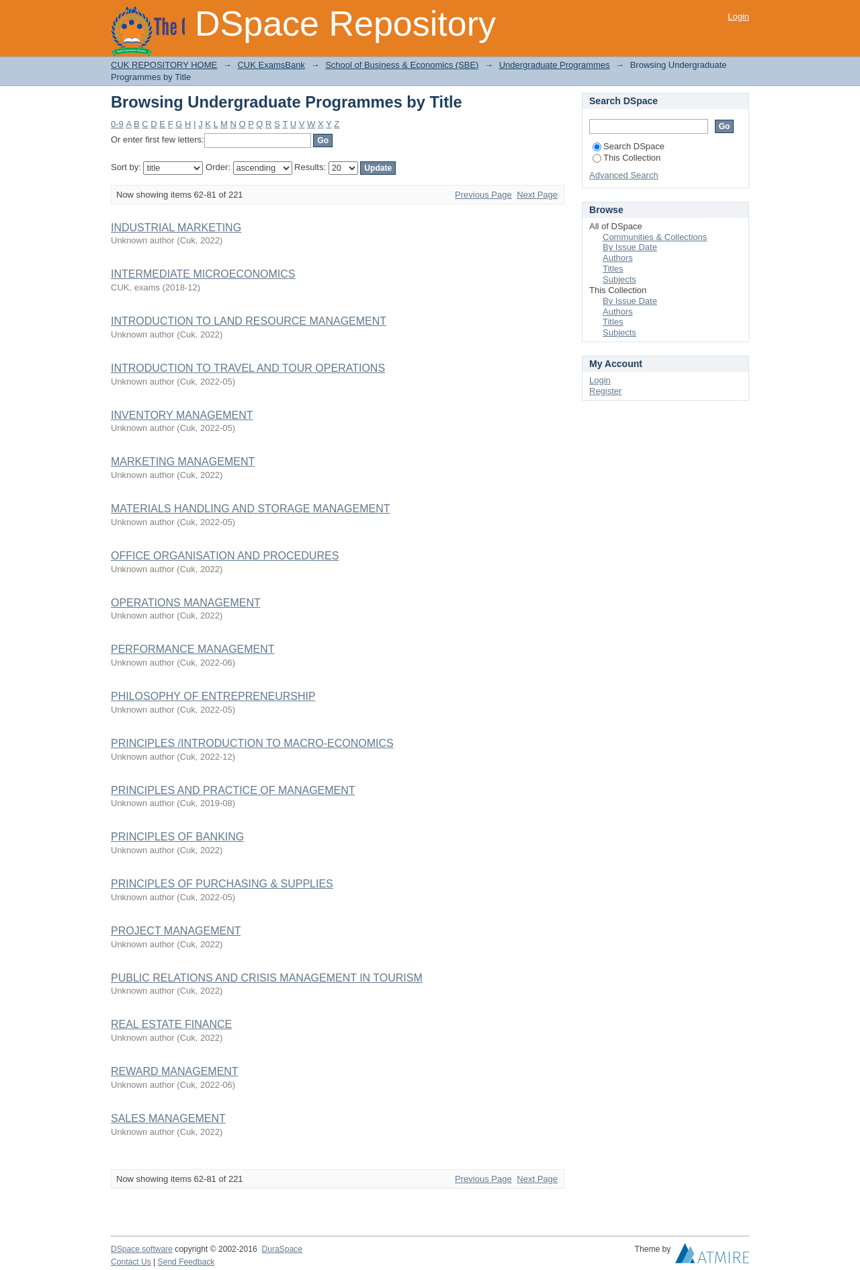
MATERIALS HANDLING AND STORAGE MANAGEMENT (250, 508)
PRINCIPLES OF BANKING (177, 836)
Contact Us (131, 1262)
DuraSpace (281, 1249)
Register (605, 391)
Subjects (619, 279)
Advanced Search (623, 175)
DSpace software (142, 1249)
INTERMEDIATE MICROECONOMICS (203, 274)
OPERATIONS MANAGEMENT (186, 602)
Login (738, 16)
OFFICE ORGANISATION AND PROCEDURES (225, 555)
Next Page (537, 195)
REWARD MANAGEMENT (174, 1071)
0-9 (117, 124)
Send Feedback (186, 1262)
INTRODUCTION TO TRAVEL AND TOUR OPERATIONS (248, 368)
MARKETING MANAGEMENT (183, 461)
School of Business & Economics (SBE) (401, 65)
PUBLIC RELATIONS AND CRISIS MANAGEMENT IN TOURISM (267, 978)
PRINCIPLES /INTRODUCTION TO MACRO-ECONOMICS (252, 743)
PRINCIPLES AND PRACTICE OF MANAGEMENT (233, 790)
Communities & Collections (655, 237)
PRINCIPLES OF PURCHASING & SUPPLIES (222, 883)
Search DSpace (628, 146)
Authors (618, 258)
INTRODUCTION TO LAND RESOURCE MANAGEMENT (248, 321)
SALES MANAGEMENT (168, 1118)
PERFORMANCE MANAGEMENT (192, 649)
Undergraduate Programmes (554, 65)
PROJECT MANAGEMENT (176, 931)
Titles (613, 269)
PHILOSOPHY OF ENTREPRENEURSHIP (213, 696)
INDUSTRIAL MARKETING (176, 227)
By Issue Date (630, 247)
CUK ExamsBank (270, 65)
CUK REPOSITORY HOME (164, 65)
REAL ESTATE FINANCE (171, 1024)
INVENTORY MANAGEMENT (182, 415)
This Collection (626, 158)
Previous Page (483, 195)
